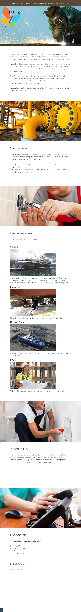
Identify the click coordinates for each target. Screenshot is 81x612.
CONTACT (66, 3)
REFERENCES (39, 3)
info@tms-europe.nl (21, 564)
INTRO (15, 3)
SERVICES (25, 3)
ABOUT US (53, 3)
